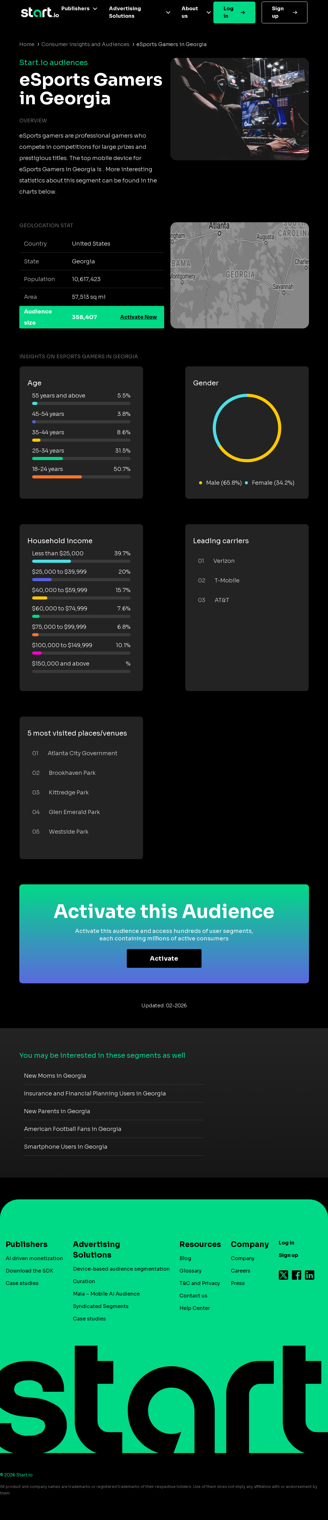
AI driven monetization (34, 1258)
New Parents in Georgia (57, 1111)
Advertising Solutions (125, 12)
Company (247, 1244)
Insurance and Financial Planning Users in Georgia (95, 1093)
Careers (240, 1271)
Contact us (193, 1295)
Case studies (22, 1283)
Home (27, 44)
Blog (185, 1258)
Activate (164, 958)
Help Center (194, 1308)
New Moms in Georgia (55, 1075)
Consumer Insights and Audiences (85, 44)
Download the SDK (29, 1271)
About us (190, 12)
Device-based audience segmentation (121, 1269)
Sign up (278, 12)
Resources (197, 1244)
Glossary (190, 1271)
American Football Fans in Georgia (72, 1129)
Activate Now (138, 317)
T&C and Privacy (199, 1283)
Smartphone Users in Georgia (65, 1146)
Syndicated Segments (101, 1306)
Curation (84, 1281)
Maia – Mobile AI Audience (106, 1294)
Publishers (75, 8)
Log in (229, 12)
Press (238, 1283)
